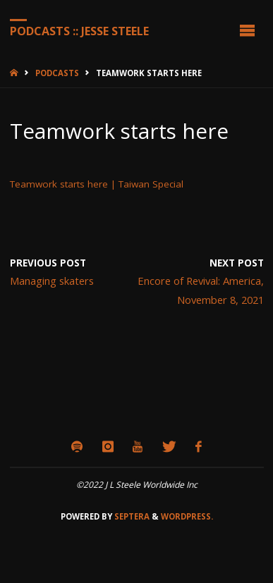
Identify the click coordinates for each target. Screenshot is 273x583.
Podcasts (57, 73)
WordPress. (187, 516)
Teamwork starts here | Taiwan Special (96, 184)
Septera (131, 516)
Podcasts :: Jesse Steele (79, 30)
